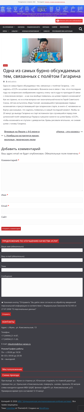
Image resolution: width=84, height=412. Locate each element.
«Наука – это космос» (69, 131)
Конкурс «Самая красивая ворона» (55, 2)
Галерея (54, 27)
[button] (14, 27)
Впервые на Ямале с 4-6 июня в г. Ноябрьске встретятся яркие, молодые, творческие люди (20, 135)
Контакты (21, 27)
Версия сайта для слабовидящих (69, 20)
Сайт (4, 216)
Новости (47, 31)
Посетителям (64, 27)
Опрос (5, 31)
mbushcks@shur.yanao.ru (19, 344)
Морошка (46, 27)
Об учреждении (8, 27)
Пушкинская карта (33, 27)
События (15, 31)
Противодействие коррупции (62, 31)
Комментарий (10, 160)
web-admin (12, 81)
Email (5, 205)
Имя (4, 194)
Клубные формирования (30, 31)
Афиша (5, 65)
